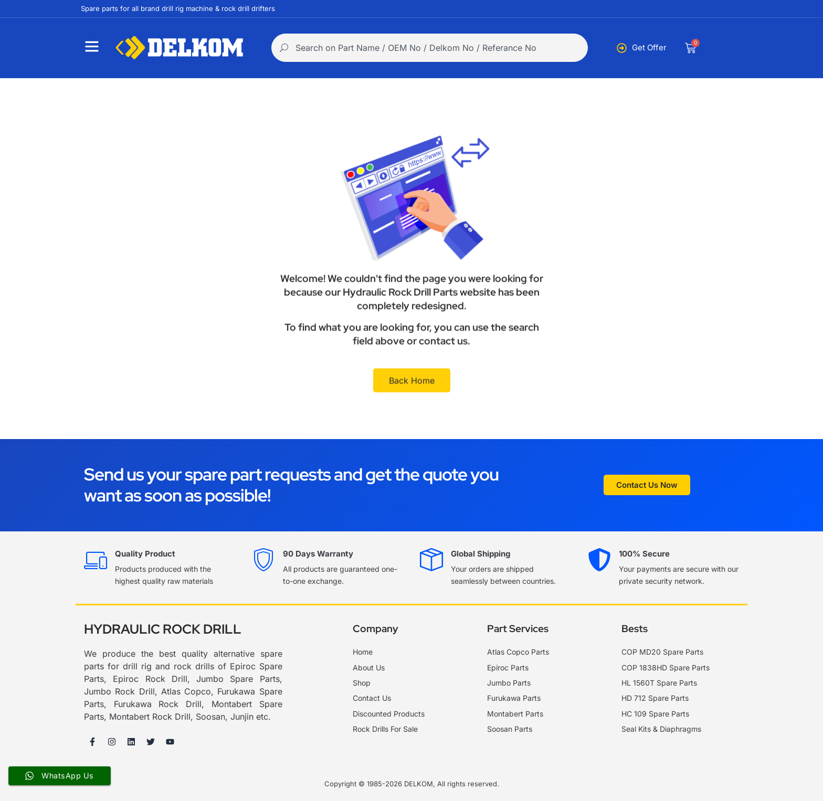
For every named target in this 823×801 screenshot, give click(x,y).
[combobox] (429, 48)
